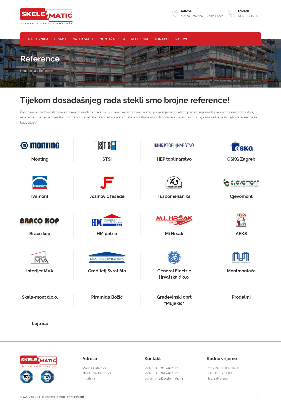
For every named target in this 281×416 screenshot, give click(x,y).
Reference (140, 39)
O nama (60, 39)
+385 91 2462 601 (249, 16)
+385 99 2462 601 (166, 373)
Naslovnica (38, 39)
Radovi (181, 39)
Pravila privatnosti (75, 397)
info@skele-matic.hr (169, 378)
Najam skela (83, 39)
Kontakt (162, 39)
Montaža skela (112, 39)
